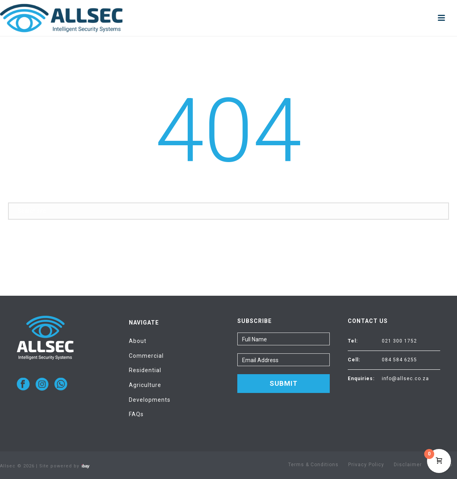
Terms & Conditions (313, 464)
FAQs (136, 414)
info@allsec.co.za (405, 378)
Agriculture (145, 385)
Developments (149, 400)
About (137, 341)
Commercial (146, 356)
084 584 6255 (399, 360)
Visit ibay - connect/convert (85, 466)
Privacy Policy (366, 464)
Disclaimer (408, 464)
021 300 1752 (399, 341)
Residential (145, 370)
